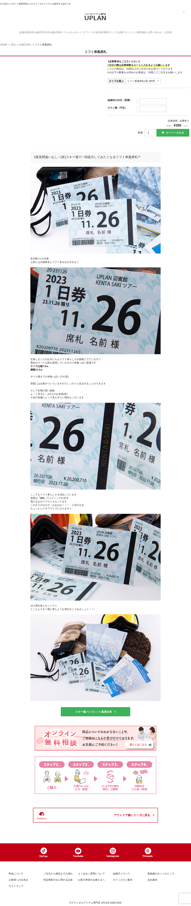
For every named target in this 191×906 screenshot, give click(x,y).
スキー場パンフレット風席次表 (93, 709)
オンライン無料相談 (148, 32)
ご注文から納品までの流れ (58, 872)
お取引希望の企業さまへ (91, 878)
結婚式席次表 (30, 32)
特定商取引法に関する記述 (58, 878)
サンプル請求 (125, 32)
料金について (16, 872)
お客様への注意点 (18, 878)
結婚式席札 (47, 32)
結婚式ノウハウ (121, 872)
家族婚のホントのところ (161, 872)
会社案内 (152, 878)
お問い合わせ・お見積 (175, 32)
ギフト (85, 32)
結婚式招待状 (11, 32)
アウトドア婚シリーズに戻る (132, 812)
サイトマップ (16, 884)
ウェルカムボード (67, 32)
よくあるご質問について (91, 872)
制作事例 (109, 32)
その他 (96, 32)
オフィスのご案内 (122, 878)
